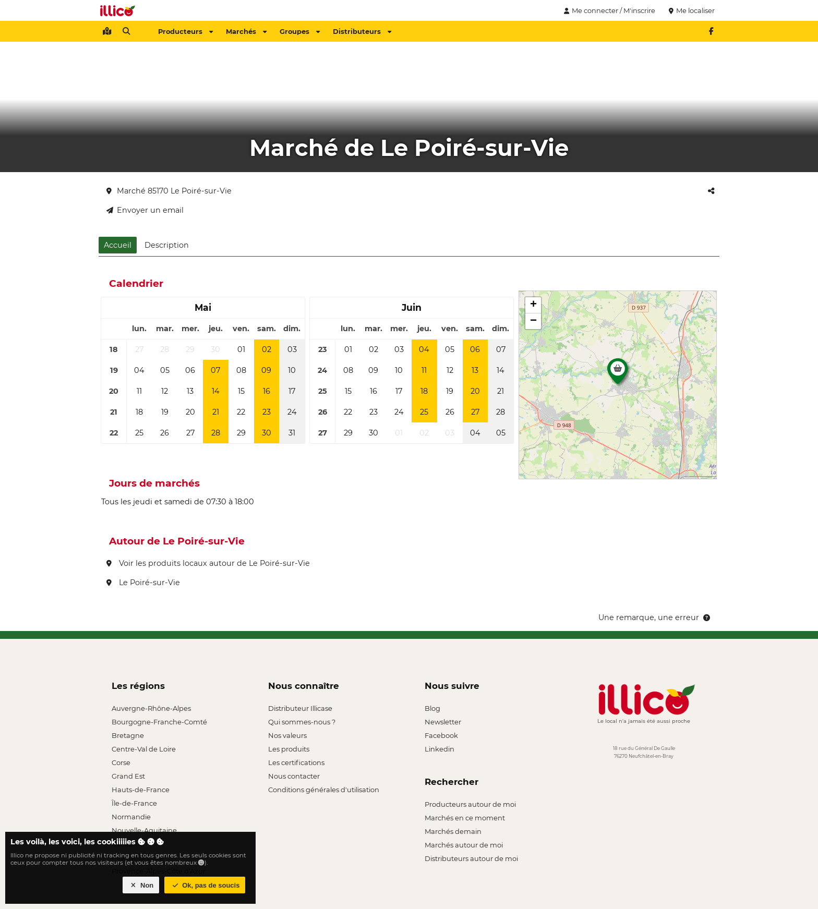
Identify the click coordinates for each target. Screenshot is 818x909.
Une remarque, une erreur (655, 617)
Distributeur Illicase (300, 708)
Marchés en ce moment (465, 818)
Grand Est (128, 776)
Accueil (117, 245)
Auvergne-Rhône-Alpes (151, 708)
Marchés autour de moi (464, 845)
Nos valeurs (287, 735)
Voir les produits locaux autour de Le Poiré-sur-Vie (208, 563)
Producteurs (185, 31)
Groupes (300, 31)
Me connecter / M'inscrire (608, 10)
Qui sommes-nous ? (301, 722)
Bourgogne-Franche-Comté (159, 722)
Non (141, 885)
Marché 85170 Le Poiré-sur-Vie (169, 191)
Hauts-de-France (141, 789)
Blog (432, 708)
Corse (121, 762)
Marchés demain (453, 831)
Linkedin (439, 749)
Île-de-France (134, 803)
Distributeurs (362, 31)
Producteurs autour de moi (470, 804)
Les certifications (296, 762)
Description (167, 245)
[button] (617, 374)
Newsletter (443, 722)
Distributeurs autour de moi (471, 858)
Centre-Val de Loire (144, 749)
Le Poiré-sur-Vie (143, 582)
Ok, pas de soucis (205, 885)
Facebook (441, 735)
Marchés (246, 31)
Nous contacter (294, 776)
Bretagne (128, 735)
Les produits (288, 749)
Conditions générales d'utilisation (323, 789)
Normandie (131, 817)
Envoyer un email (145, 210)
